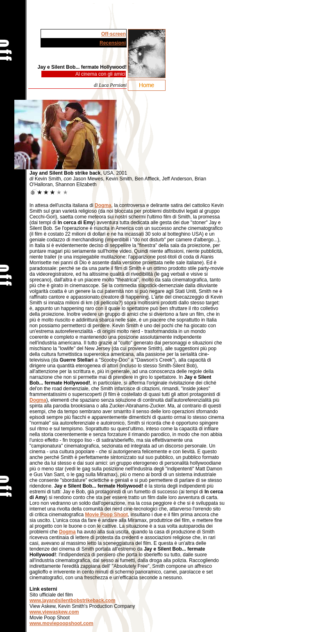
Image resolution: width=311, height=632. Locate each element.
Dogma (103, 205)
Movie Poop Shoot (106, 514)
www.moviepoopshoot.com (61, 623)
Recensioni (113, 43)
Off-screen (113, 34)
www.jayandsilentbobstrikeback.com (73, 600)
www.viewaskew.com (54, 612)
